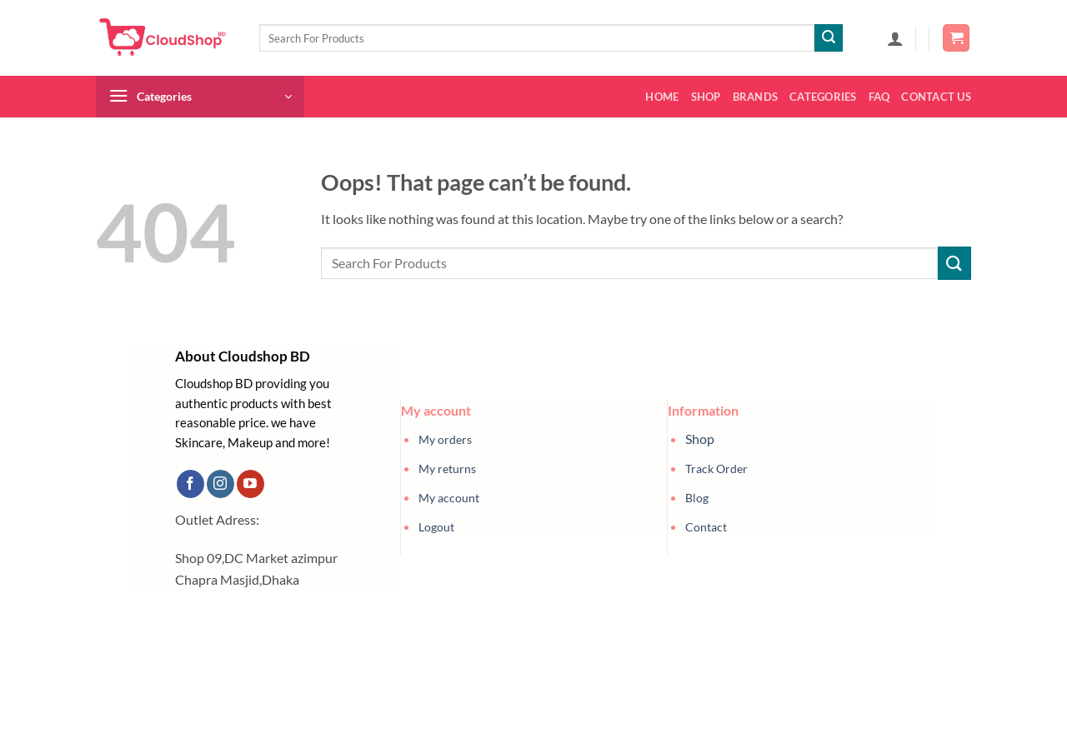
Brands (756, 96)
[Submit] (828, 38)
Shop (706, 96)
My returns (447, 468)
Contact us (936, 96)
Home (662, 96)
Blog (697, 498)
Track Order (716, 468)
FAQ (879, 96)
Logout (436, 527)
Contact (706, 527)
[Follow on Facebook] (190, 484)
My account (448, 498)
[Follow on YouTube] (250, 484)
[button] (895, 38)
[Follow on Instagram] (220, 484)
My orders (445, 439)
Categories (823, 96)
